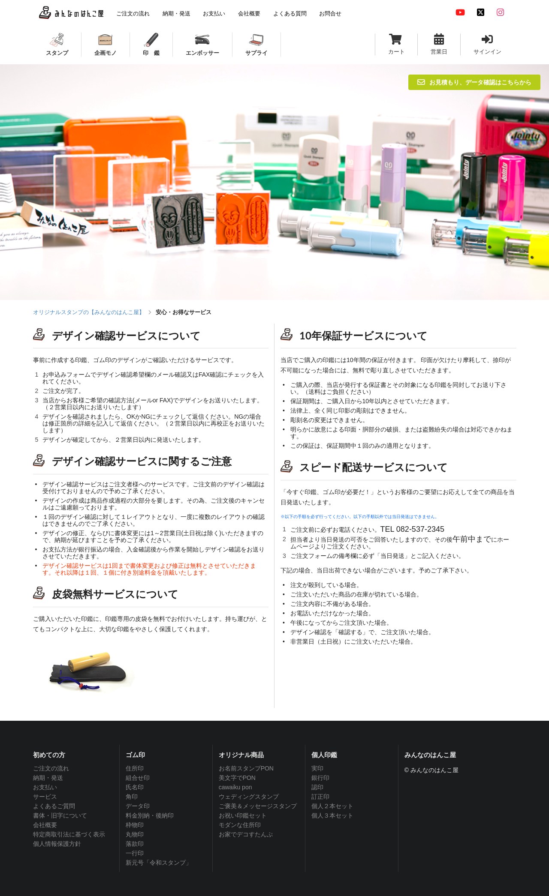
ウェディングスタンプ (249, 796)
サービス (45, 796)
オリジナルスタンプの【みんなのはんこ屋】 (89, 312)
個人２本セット (332, 806)
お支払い (45, 787)
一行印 (135, 853)
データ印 (138, 806)
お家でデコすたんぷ (246, 834)
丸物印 (135, 834)
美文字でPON (237, 777)
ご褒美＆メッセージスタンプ (258, 806)
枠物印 (135, 824)
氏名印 (135, 787)
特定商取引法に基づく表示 (69, 834)
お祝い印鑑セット (243, 815)
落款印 (135, 843)
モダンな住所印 (240, 824)
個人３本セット (332, 815)
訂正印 (320, 796)
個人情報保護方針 (57, 843)
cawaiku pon (235, 787)
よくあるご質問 (54, 806)
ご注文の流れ (51, 768)
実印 (317, 768)
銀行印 (320, 777)
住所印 (135, 768)
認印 (317, 787)
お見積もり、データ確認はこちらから (474, 82)
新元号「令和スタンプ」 (159, 862)
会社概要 (45, 824)
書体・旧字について (60, 815)
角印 (132, 796)
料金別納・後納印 (150, 815)
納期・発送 (48, 777)
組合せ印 (138, 777)
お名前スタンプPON (246, 768)
